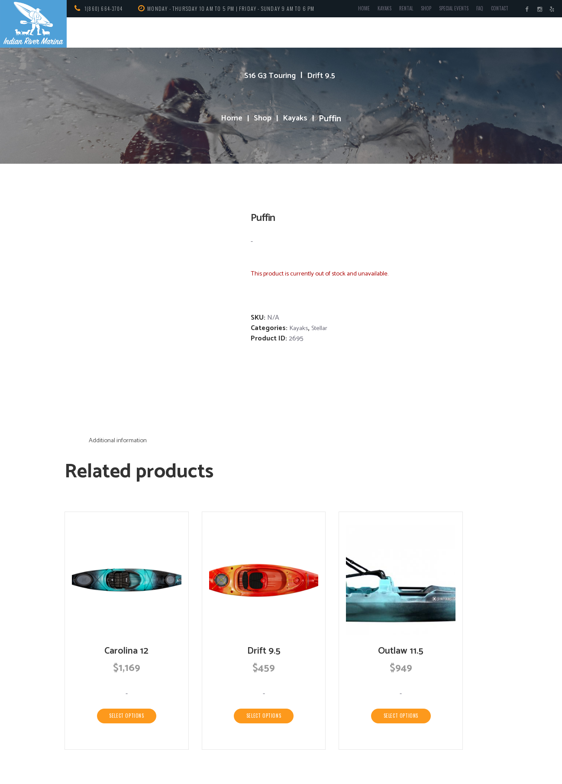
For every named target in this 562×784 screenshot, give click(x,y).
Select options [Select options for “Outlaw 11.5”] (401, 644)
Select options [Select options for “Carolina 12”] (126, 644)
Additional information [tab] (121, 367)
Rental (392, 10)
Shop (414, 10)
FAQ (474, 10)
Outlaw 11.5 (401, 578)
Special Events (445, 10)
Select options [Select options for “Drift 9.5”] (264, 644)
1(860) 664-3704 (105, 8)
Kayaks (368, 10)
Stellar (322, 328)
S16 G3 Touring (268, 75)
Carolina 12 (126, 578)
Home (347, 10)
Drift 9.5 (323, 75)
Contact (496, 10)
